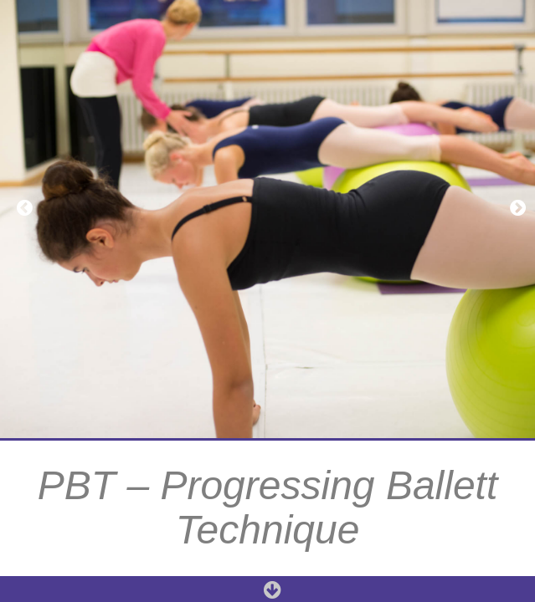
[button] (20, 207)
